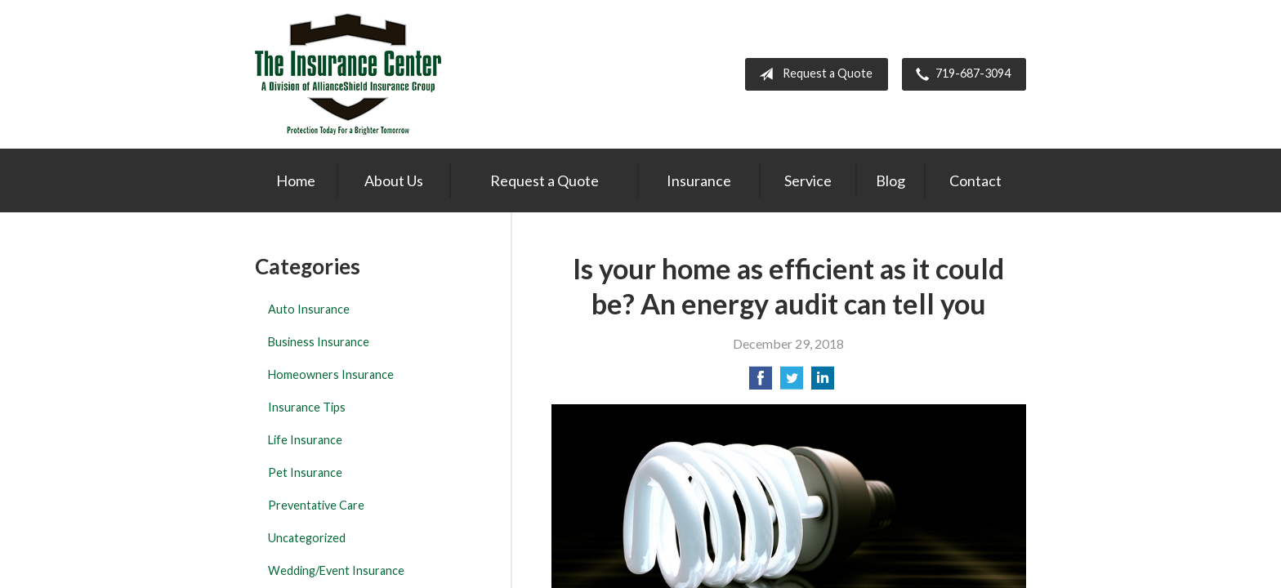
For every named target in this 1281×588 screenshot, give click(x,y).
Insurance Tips (307, 407)
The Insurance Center (348, 74)
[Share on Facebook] (760, 382)
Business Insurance (318, 342)
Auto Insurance (309, 309)
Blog (890, 180)
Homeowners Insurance (331, 374)
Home (295, 180)
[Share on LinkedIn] (822, 382)
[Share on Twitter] (791, 382)
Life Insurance (305, 440)
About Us (393, 180)
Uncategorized (307, 538)
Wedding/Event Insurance (336, 570)
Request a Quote (812, 74)
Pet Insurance (305, 472)
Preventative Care (316, 505)
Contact (975, 180)
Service (808, 180)
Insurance (699, 180)
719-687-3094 (960, 74)
